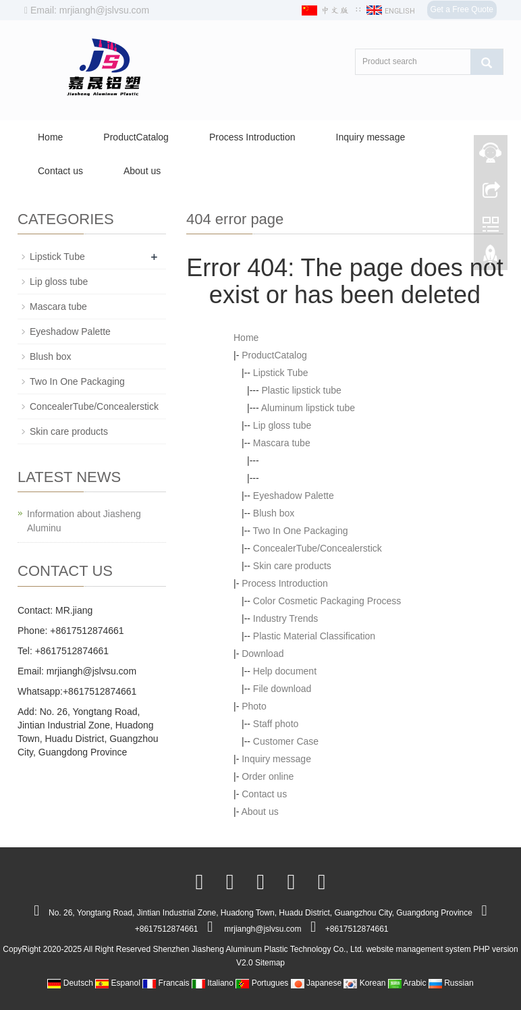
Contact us (60, 170)
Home (50, 137)
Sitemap (270, 962)
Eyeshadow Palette (293, 495)
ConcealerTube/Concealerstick (317, 548)
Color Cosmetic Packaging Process (327, 600)
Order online (268, 776)
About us (142, 170)
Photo (254, 706)
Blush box (273, 513)
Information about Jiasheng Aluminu (84, 520)
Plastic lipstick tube (301, 390)
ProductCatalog (136, 137)
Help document (285, 671)
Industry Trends (286, 618)
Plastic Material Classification (314, 636)
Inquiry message (371, 137)
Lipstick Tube (280, 372)
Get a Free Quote (462, 9)
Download (262, 653)
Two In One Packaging (300, 530)
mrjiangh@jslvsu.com (91, 671)
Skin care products (292, 565)
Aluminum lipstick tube (308, 407)
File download (282, 688)
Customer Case (286, 741)
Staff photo (275, 723)
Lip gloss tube (282, 425)
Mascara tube (281, 442)
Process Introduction (252, 137)
